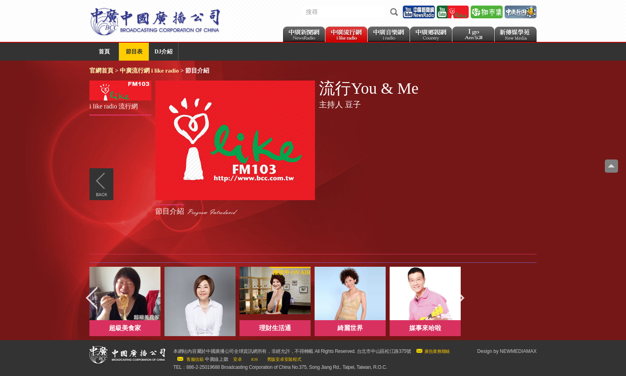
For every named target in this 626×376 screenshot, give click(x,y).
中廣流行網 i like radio (149, 70)
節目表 (134, 52)
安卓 (237, 359)
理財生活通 (275, 328)
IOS (254, 359)
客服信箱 (195, 359)
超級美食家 (125, 328)
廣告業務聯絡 (437, 351)
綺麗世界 (350, 328)
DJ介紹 (163, 52)
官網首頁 (101, 70)
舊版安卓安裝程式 (284, 359)
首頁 (104, 52)
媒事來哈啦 (425, 328)
